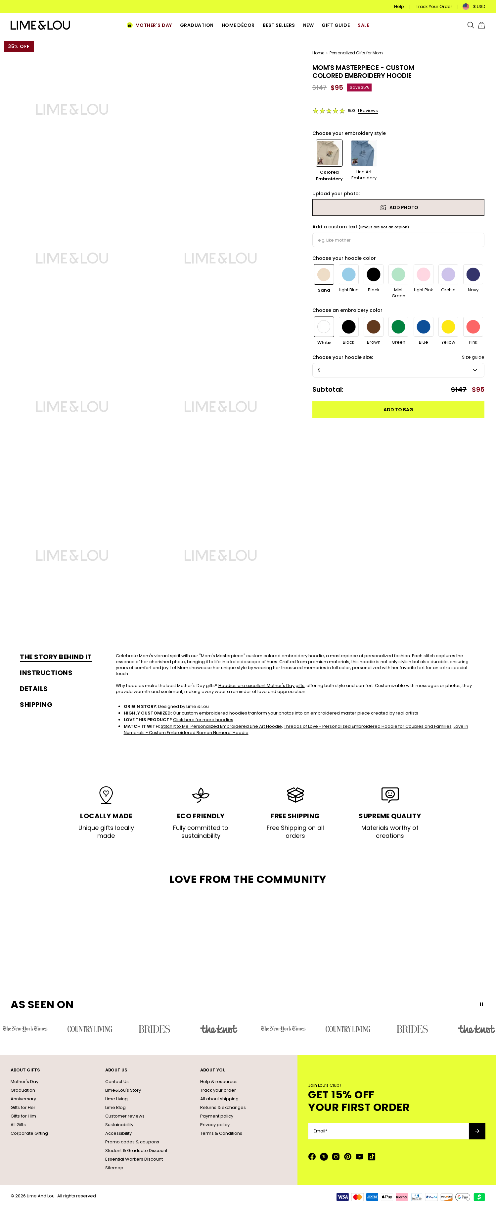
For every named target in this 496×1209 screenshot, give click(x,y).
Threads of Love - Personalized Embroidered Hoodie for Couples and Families (368, 726)
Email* (320, 1131)
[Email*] (388, 1131)
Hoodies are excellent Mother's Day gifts (261, 685)
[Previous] (472, 262)
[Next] (480, 262)
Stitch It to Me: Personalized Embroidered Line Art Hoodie (221, 726)
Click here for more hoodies (203, 720)
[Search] (471, 25)
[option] (329, 161)
